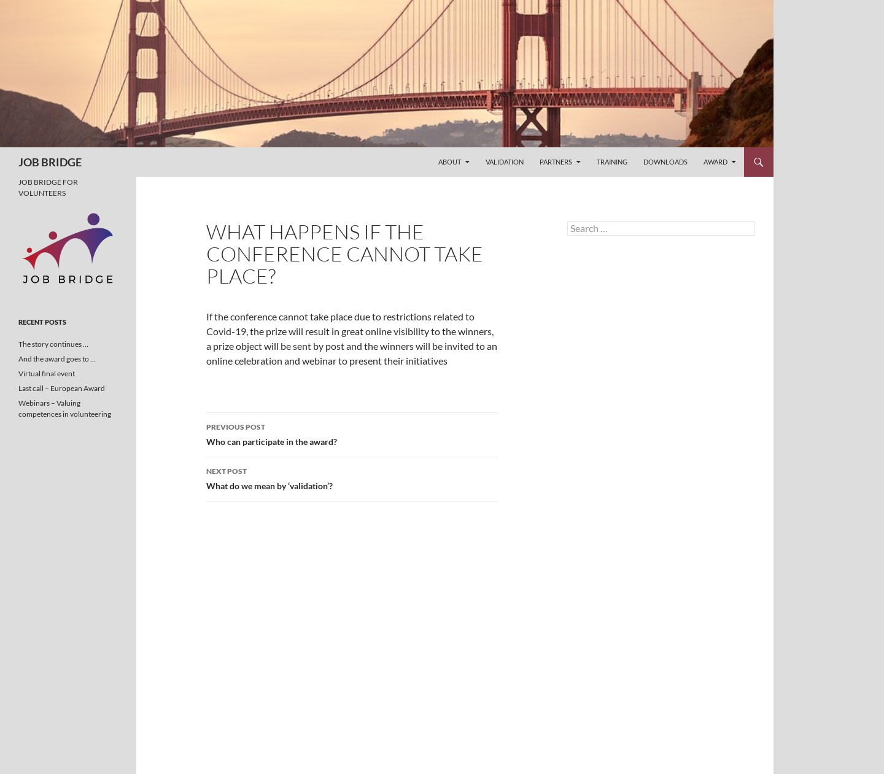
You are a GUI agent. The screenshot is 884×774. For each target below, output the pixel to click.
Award (715, 162)
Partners (556, 162)
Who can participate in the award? (351, 433)
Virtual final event (46, 373)
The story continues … (53, 344)
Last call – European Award (61, 388)
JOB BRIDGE (50, 162)
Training (612, 162)
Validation (505, 162)
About (449, 162)
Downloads (665, 162)
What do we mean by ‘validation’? (351, 477)
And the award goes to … (57, 358)
